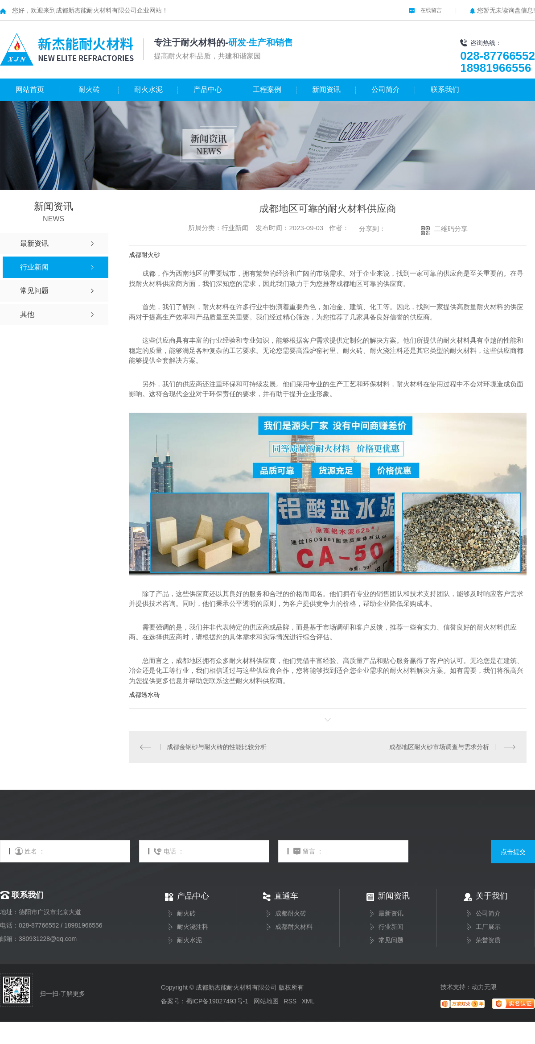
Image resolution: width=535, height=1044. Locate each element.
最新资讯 (391, 913)
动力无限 (484, 986)
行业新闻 (391, 927)
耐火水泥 (148, 89)
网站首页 (30, 89)
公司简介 (385, 89)
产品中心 (207, 89)
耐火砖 (89, 89)
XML (308, 1001)
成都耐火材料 (294, 927)
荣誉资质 (488, 940)
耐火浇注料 (192, 927)
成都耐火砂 (144, 254)
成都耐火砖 (290, 913)
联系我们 (445, 89)
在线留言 (425, 10)
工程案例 (267, 89)
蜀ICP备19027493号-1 (217, 1001)
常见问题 (391, 940)
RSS (290, 1001)
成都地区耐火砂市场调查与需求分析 (439, 746)
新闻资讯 (326, 89)
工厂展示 (488, 927)
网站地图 (266, 1001)
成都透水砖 (144, 694)
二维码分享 (451, 228)
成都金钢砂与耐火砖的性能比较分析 (216, 746)
